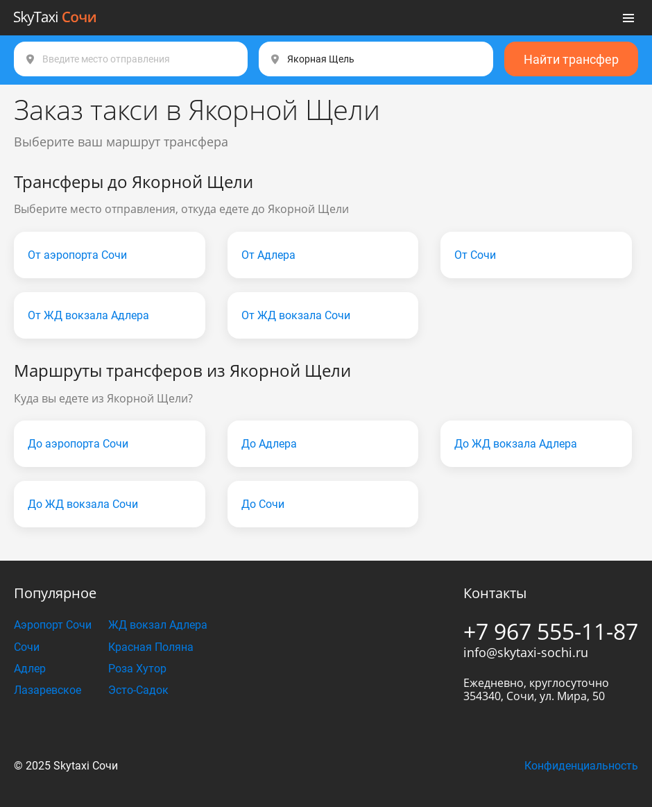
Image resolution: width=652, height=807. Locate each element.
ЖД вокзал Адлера (157, 624)
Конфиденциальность (581, 765)
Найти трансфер (571, 59)
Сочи (27, 647)
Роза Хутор (137, 668)
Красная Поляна (151, 647)
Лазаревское (47, 690)
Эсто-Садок (138, 690)
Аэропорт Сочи (53, 624)
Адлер (30, 668)
